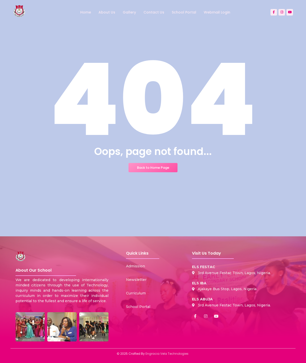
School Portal (138, 306)
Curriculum (136, 293)
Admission (135, 266)
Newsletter (136, 279)
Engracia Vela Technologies (167, 353)
